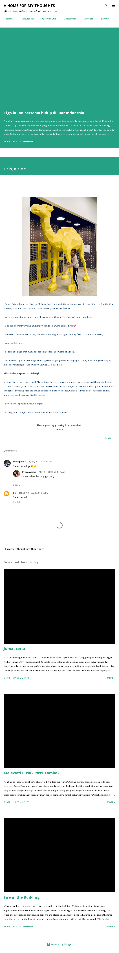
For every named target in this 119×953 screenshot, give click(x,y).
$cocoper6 (18, 461)
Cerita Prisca (68, 19)
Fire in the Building (22, 897)
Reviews (103, 19)
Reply (16, 485)
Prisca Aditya (29, 471)
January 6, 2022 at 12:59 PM (33, 492)
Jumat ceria (14, 648)
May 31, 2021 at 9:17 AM (52, 471)
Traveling (86, 19)
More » (111, 677)
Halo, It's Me (26, 19)
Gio (15, 492)
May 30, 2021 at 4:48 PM (39, 461)
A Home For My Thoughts (29, 5)
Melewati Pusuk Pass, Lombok (32, 772)
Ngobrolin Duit (47, 19)
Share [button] (7, 141)
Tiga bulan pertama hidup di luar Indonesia (44, 112)
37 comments (21, 677)
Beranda (8, 19)
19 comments (21, 802)
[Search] (106, 5)
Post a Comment (23, 141)
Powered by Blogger (59, 944)
